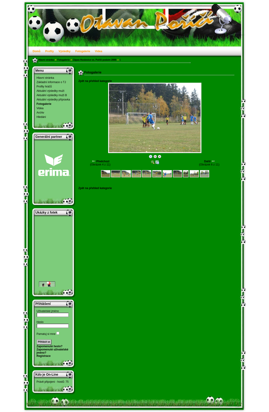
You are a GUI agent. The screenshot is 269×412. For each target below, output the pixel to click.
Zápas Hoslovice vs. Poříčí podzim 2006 (94, 60)
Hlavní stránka (46, 60)
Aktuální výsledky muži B (52, 95)
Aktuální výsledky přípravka (53, 99)
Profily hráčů (44, 86)
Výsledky (65, 51)
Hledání (41, 117)
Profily (49, 51)
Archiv (40, 112)
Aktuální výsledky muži (50, 90)
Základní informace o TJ (51, 82)
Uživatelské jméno (48, 311)
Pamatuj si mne (46, 334)
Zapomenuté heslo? (49, 346)
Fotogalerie (82, 51)
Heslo (40, 322)
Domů (37, 51)
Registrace (44, 356)
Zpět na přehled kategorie (95, 81)
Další (207, 161)
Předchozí (102, 161)
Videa (98, 51)
